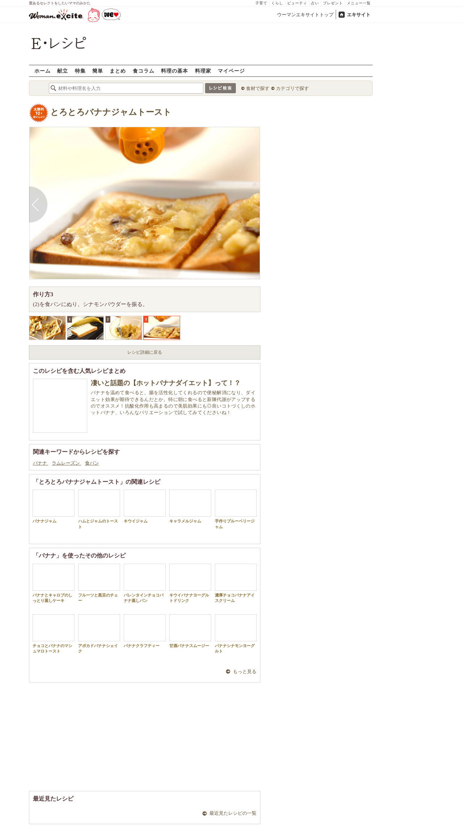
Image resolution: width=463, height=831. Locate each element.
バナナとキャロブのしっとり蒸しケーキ (54, 583)
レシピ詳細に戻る (144, 352)
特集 (80, 70)
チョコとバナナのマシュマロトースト (54, 633)
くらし (277, 3)
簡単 (97, 70)
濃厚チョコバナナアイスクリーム (236, 583)
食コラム (143, 70)
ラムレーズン (66, 463)
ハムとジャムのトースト (99, 509)
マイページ (231, 70)
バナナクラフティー (145, 631)
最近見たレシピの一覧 (232, 813)
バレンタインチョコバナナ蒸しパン (145, 583)
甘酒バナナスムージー (190, 631)
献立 (62, 70)
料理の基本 (174, 70)
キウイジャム (145, 506)
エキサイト (358, 14)
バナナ (40, 463)
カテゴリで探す (292, 88)
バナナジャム (54, 506)
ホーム (42, 70)
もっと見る (244, 671)
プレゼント (333, 3)
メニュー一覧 (359, 3)
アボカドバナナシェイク (99, 633)
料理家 (203, 70)
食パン (92, 463)
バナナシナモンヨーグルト (236, 633)
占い (315, 3)
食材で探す (257, 88)
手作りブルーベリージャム (236, 509)
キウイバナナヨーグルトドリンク (190, 583)
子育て (261, 3)
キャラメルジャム (190, 506)
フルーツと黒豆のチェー (99, 583)
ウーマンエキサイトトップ (305, 14)
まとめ (118, 70)
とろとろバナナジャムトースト (110, 112)
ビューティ (297, 3)
